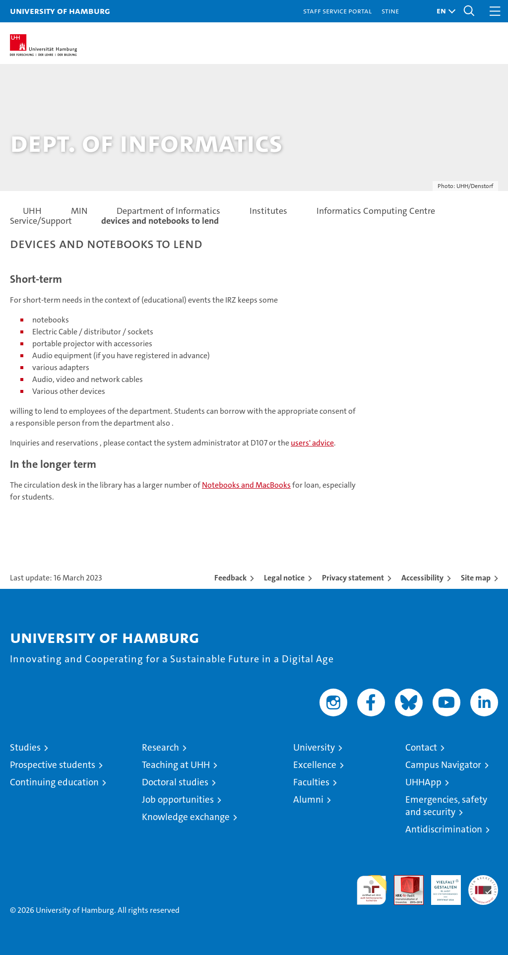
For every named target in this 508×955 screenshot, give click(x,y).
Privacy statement (353, 578)
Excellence (314, 765)
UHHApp (423, 782)
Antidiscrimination (443, 829)
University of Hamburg (60, 10)
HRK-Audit (440, 885)
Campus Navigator (443, 765)
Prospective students (52, 765)
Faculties (311, 782)
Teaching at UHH (176, 765)
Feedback (230, 578)
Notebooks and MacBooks (246, 485)
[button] (443, 11)
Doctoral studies (175, 782)
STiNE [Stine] (390, 10)
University (314, 747)
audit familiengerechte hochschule (371, 890)
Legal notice (284, 578)
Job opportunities (178, 799)
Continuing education (54, 782)
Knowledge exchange (186, 817)
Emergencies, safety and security (446, 805)
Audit (403, 880)
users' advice (312, 443)
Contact (421, 747)
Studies (25, 747)
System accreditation (483, 885)
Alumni (308, 799)
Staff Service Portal (337, 10)
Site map (476, 578)
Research (160, 747)
